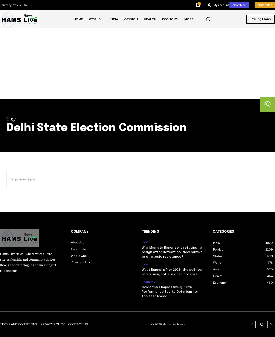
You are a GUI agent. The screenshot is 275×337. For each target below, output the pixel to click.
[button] (208, 19)
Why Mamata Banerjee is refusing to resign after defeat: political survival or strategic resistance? (172, 252)
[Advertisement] (137, 67)
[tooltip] (267, 104)
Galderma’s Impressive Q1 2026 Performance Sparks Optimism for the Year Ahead (170, 292)
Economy (148, 282)
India (145, 242)
